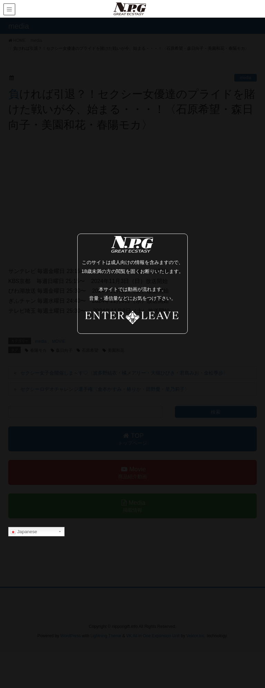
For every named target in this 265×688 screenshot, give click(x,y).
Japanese (23, 532)
